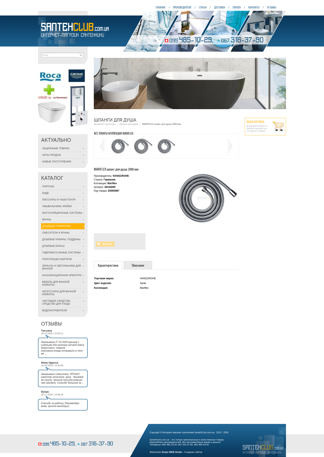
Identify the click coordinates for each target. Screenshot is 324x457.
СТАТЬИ (202, 7)
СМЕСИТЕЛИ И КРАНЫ (55, 232)
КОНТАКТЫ (253, 7)
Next (280, 83)
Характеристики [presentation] (108, 265)
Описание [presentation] (138, 265)
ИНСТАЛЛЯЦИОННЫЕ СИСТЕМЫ (62, 212)
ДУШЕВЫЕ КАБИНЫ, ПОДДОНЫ (61, 239)
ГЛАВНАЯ (160, 7)
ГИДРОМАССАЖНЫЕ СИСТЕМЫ (61, 252)
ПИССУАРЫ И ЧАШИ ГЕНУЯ (58, 199)
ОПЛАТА (237, 7)
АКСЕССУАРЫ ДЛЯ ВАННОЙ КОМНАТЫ (59, 293)
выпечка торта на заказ (50, 438)
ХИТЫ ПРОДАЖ (51, 155)
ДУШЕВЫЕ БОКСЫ (53, 246)
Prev (99, 83)
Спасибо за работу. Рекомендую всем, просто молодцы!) (60, 405)
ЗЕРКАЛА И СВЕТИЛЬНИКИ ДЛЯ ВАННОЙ (61, 267)
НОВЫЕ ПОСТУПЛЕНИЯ (56, 161)
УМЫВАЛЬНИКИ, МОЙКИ (57, 206)
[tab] (108, 265)
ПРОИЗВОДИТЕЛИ (182, 7)
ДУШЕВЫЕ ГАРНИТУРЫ (56, 226)
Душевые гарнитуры (105, 124)
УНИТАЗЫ (48, 186)
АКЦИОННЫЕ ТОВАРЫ (55, 148)
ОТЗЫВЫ (271, 7)
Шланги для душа (128, 124)
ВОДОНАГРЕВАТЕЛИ (54, 310)
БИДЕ (45, 193)
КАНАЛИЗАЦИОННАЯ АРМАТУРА (62, 275)
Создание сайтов (193, 452)
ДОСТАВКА (219, 7)
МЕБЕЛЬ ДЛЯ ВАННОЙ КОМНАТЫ (55, 283)
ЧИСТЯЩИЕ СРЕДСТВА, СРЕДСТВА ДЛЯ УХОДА (56, 302)
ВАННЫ (46, 219)
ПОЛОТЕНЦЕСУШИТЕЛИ (57, 259)
